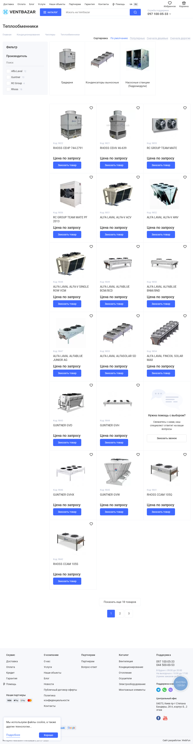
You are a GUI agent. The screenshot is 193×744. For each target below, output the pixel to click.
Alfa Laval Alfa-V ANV (162, 217)
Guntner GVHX (63, 494)
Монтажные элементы (132, 689)
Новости (49, 684)
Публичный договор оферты (60, 689)
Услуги (41, 4)
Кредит (10, 672)
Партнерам (75, 4)
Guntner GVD (62, 425)
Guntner (17, 77)
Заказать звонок (167, 438)
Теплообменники (70, 34)
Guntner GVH (109, 425)
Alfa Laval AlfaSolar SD (118, 356)
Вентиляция (126, 661)
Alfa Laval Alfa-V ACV (115, 217)
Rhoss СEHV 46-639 (113, 148)
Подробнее (13, 735)
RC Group (18, 83)
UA (131, 4)
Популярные (137, 38)
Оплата (21, 4)
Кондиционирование (28, 34)
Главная (7, 34)
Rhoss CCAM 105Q (159, 494)
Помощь (119, 4)
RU (136, 4)
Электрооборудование (132, 684)
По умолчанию (119, 38)
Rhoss (16, 89)
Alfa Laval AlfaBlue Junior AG (68, 358)
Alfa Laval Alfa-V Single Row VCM (71, 288)
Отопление (125, 672)
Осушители (125, 678)
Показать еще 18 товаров (120, 602)
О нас (47, 661)
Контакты (103, 4)
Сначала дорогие (180, 38)
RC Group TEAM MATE (162, 148)
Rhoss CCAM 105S (65, 564)
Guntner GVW (110, 494)
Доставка (8, 4)
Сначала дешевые (157, 38)
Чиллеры (50, 34)
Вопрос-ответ (89, 667)
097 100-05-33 (158, 14)
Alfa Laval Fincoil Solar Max (165, 358)
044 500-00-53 (165, 665)
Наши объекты (57, 4)
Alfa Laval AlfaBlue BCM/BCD (115, 288)
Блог (31, 4)
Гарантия (90, 4)
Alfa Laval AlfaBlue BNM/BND (161, 288)
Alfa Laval (18, 71)
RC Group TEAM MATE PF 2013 (70, 219)
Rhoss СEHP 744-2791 (68, 148)
